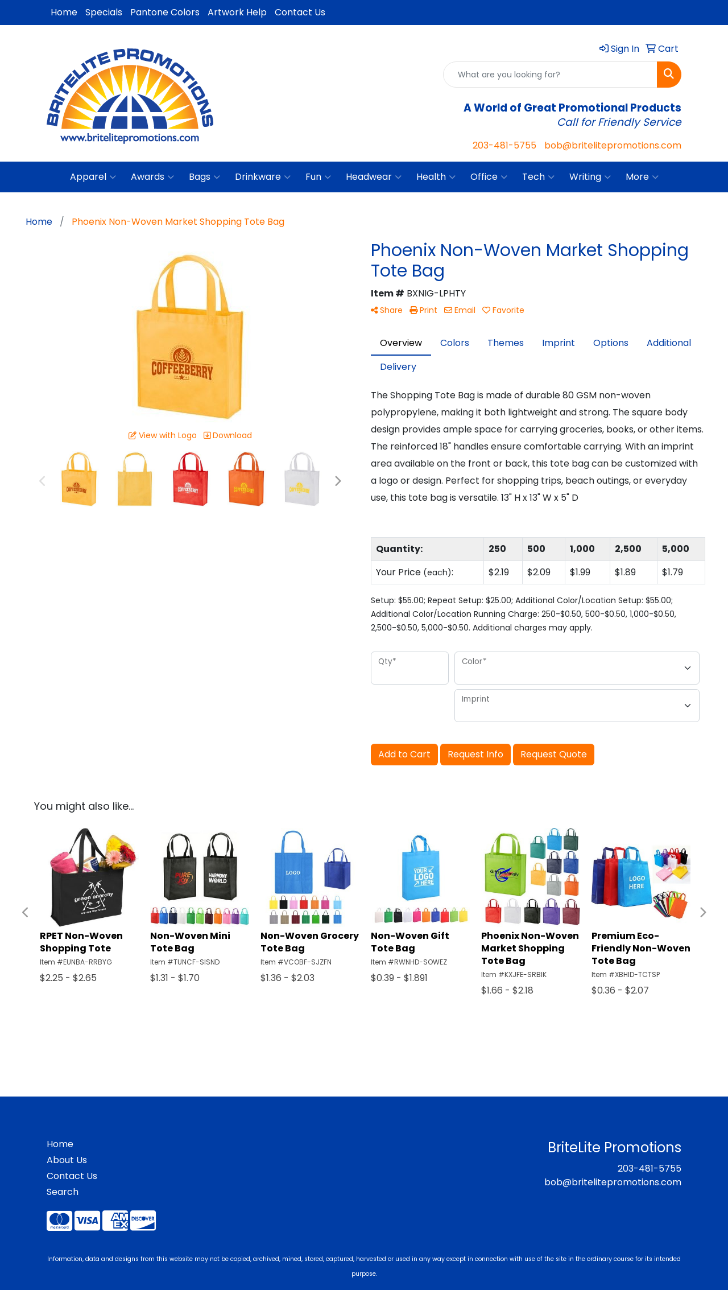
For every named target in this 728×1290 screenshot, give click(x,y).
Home (64, 12)
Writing (590, 177)
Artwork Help (237, 12)
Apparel (93, 177)
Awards (152, 177)
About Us (67, 1160)
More (642, 177)
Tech (538, 177)
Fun (318, 177)
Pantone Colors (165, 12)
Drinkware (263, 177)
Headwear (374, 177)
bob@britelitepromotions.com (612, 145)
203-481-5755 (504, 145)
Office (488, 177)
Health (436, 177)
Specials (103, 12)
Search (62, 1191)
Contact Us (300, 12)
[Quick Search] (550, 74)
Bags (204, 177)
